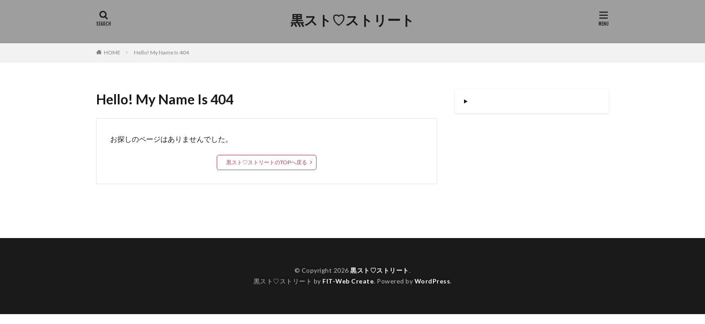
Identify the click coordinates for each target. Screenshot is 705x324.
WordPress (433, 281)
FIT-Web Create (348, 281)
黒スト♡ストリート (352, 20)
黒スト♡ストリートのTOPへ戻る (267, 162)
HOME (112, 52)
